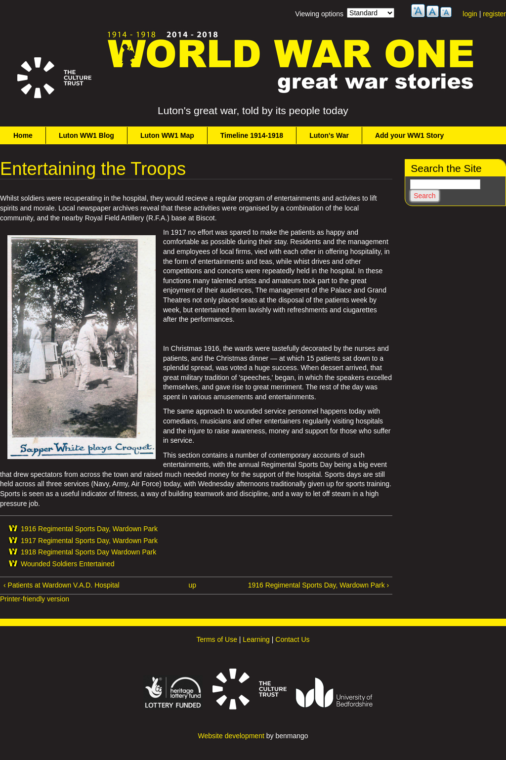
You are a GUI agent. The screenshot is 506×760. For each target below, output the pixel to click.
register (494, 14)
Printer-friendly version (34, 599)
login (470, 14)
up (192, 585)
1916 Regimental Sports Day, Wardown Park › (318, 585)
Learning (256, 639)
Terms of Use (216, 639)
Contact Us (292, 639)
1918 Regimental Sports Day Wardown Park (88, 552)
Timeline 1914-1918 (251, 135)
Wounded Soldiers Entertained (68, 564)
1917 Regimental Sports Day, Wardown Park (89, 541)
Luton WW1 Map (167, 135)
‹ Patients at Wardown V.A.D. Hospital (61, 585)
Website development (231, 736)
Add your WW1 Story (409, 135)
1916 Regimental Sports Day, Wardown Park (89, 529)
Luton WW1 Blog (86, 135)
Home (23, 135)
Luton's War (329, 135)
